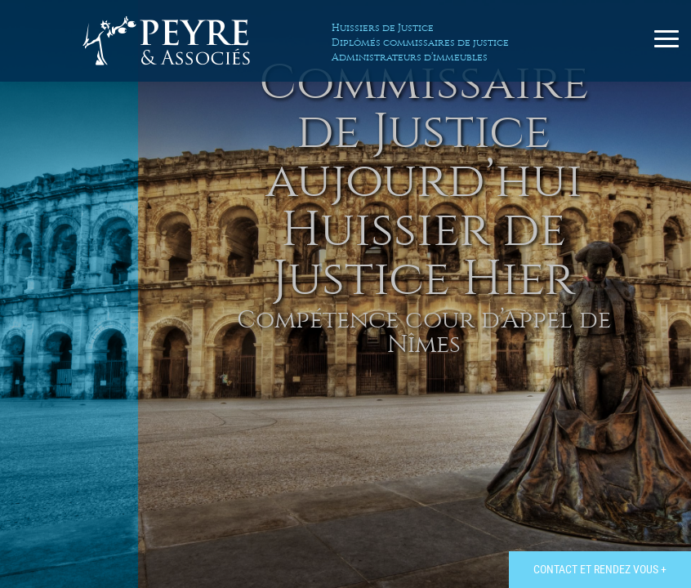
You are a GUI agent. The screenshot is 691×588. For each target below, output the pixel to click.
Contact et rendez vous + (599, 569)
